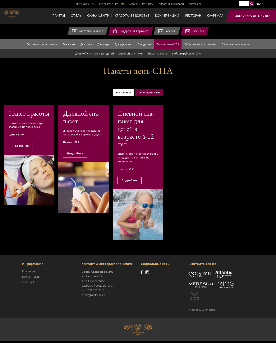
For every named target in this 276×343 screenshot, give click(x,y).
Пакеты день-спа (149, 94)
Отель (76, 15)
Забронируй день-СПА (186, 55)
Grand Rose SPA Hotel (112, 4)
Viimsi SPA (19, 15)
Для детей (144, 45)
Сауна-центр (98, 15)
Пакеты (58, 15)
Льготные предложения (42, 45)
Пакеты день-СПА (167, 45)
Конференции (167, 15)
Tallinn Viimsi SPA (84, 4)
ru (259, 3)
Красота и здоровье (132, 15)
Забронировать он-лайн (200, 45)
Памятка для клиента (236, 45)
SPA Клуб (28, 284)
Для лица (103, 45)
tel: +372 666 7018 (92, 292)
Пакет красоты (158, 55)
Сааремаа (215, 15)
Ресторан (193, 15)
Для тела (86, 45)
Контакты (28, 273)
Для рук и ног (123, 45)
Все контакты (31, 278)
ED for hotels (208, 311)
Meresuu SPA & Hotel (142, 4)
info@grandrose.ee (93, 297)
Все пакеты (123, 94)
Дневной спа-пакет (130, 55)
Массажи (69, 45)
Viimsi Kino (195, 4)
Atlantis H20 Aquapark (172, 4)
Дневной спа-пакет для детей (94, 55)
